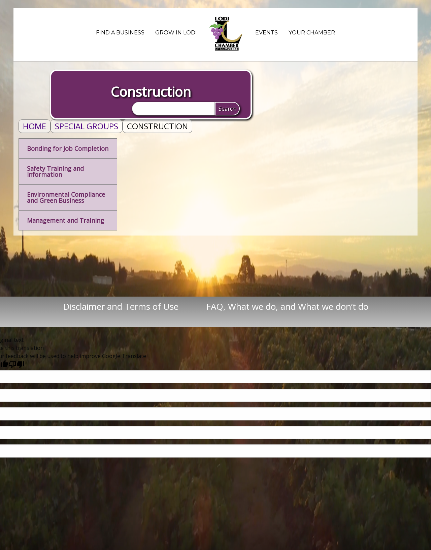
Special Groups (86, 126)
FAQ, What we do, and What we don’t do (287, 306)
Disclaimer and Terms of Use (134, 306)
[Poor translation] (16, 364)
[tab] (68, 148)
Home (34, 126)
